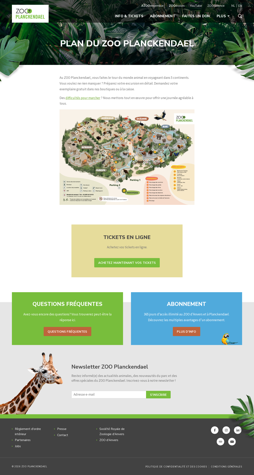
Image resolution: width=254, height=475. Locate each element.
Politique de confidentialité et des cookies (176, 466)
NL (233, 6)
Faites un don (196, 16)
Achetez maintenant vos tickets (127, 263)
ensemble (152, 6)
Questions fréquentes (67, 332)
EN (240, 6)
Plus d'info (186, 332)
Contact (62, 435)
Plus (223, 16)
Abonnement (162, 16)
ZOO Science (216, 6)
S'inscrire (158, 395)
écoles (177, 6)
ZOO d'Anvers (108, 440)
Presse (61, 429)
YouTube (196, 6)
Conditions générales (226, 466)
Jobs (18, 446)
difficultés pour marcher (82, 98)
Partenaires (23, 440)
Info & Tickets (129, 16)
